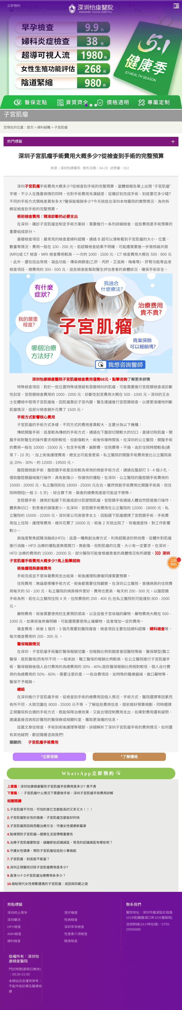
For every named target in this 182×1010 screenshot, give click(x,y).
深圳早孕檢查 (74, 927)
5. (8, 842)
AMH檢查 (14, 934)
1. (8, 809)
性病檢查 (70, 920)
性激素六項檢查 (75, 934)
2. (8, 818)
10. (9, 884)
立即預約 (13, 6)
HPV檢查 (14, 927)
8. (8, 867)
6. (8, 851)
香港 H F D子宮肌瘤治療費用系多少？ (38, 875)
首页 (30, 127)
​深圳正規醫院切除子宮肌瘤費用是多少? (39, 867)
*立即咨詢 (49, 757)
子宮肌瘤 (61, 127)
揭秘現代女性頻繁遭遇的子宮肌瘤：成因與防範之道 (50, 884)
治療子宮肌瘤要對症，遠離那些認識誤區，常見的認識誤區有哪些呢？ (61, 842)
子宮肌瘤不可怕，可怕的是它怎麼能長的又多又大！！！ (51, 809)
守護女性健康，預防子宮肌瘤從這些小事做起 (43, 851)
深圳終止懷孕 (17, 913)
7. (8, 859)
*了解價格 (129, 757)
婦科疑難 (43, 127)
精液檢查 (70, 941)
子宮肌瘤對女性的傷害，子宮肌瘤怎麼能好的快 (45, 818)
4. (8, 834)
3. (8, 826)
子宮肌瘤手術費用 (43, 742)
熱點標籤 (15, 904)
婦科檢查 (14, 941)
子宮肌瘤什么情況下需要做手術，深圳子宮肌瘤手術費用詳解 (68, 793)
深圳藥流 (14, 920)
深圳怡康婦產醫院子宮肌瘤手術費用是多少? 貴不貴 (58, 786)
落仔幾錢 (70, 913)
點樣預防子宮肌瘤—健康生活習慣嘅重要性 (41, 834)
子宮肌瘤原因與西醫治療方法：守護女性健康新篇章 (48, 826)
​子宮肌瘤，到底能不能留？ (30, 859)
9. (8, 875)
